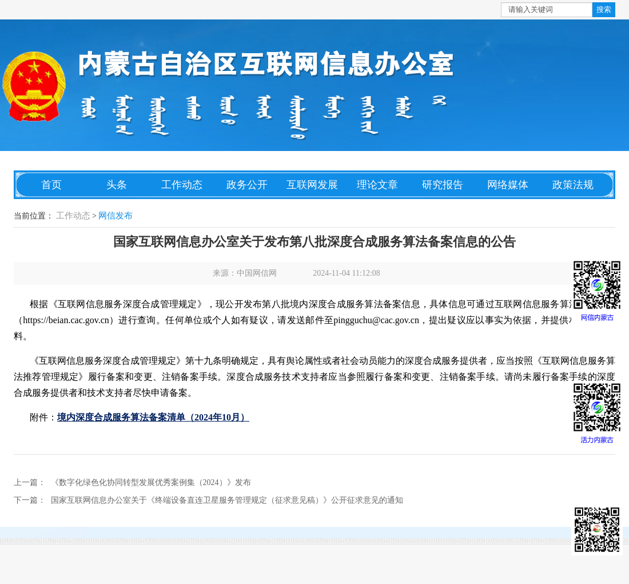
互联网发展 (312, 184)
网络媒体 (507, 184)
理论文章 (377, 184)
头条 (116, 184)
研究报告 (442, 184)
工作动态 (181, 184)
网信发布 (115, 215)
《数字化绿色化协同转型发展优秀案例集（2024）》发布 (151, 482)
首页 (51, 184)
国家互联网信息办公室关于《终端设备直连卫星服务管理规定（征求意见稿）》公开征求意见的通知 (227, 500)
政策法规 (573, 184)
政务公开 (247, 184)
